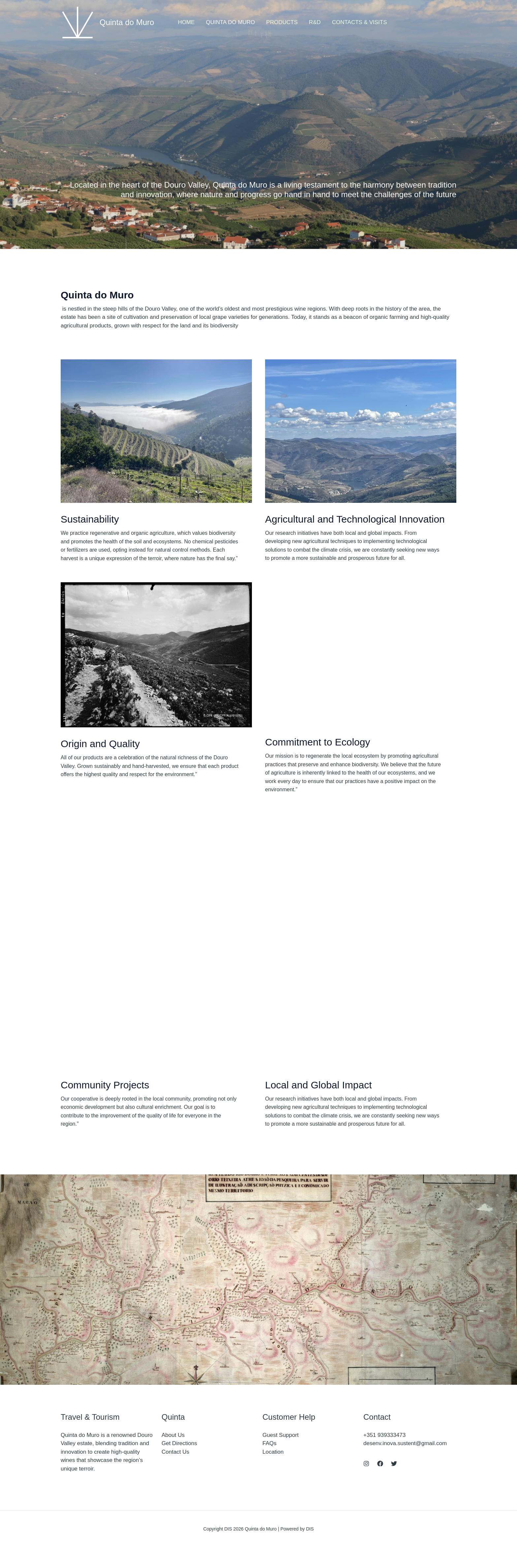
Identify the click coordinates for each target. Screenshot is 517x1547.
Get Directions (179, 1443)
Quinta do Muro (127, 22)
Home (186, 22)
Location (273, 1452)
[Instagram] (366, 1464)
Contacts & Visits (359, 22)
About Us (173, 1435)
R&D (315, 22)
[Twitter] (394, 1464)
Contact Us (175, 1452)
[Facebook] (380, 1464)
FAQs (269, 1443)
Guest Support (280, 1435)
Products (281, 22)
